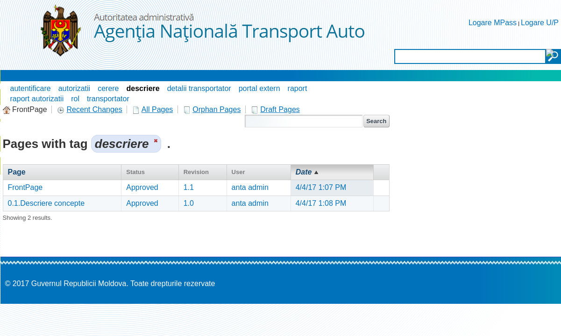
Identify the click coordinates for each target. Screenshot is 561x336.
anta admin (250, 187)
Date (304, 172)
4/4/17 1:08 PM (321, 203)
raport (297, 88)
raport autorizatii (37, 99)
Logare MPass (493, 23)
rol (75, 99)
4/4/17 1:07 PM (321, 187)
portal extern (259, 88)
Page (17, 172)
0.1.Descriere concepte (46, 203)
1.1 (189, 187)
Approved (142, 187)
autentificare (30, 88)
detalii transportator (199, 88)
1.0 (189, 203)
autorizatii (74, 88)
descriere (143, 88)
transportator (108, 99)
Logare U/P (540, 23)
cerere (108, 88)
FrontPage (25, 187)
